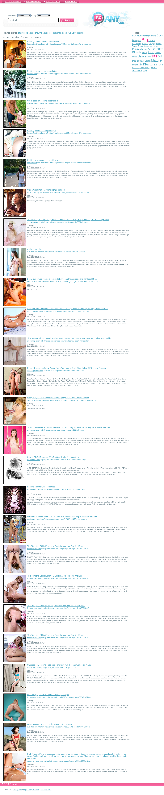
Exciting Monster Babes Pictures (41, 487)
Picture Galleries (13, 1)
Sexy (141, 56)
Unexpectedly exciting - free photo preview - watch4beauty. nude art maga (59, 665)
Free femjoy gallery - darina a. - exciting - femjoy (48, 695)
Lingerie (136, 65)
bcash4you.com (33, 668)
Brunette (157, 49)
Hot (139, 35)
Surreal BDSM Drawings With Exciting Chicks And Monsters (53, 457)
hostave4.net (32, 103)
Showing (145, 36)
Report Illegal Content (31, 790)
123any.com (17, 790)
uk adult (80, 33)
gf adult (21, 33)
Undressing (136, 44)
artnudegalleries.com (35, 311)
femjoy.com (31, 697)
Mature (156, 60)
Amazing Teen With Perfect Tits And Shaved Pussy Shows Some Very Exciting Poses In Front (67, 309)
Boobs (154, 67)
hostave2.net (32, 74)
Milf (142, 64)
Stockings (148, 46)
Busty (144, 52)
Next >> (14, 784)
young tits (47, 33)
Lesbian (151, 40)
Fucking (158, 52)
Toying (134, 46)
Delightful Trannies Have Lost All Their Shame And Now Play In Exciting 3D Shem (62, 516)
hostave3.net (32, 44)
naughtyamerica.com (35, 761)
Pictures (151, 64)
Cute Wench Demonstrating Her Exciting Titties (47, 190)
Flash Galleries (53, 1)
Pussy (135, 49)
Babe (148, 56)
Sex (149, 49)
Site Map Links (46, 790)
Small (141, 61)
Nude (134, 57)
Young (147, 67)
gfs (27, 33)
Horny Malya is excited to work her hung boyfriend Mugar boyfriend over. (58, 398)
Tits (154, 56)
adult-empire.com (33, 460)
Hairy (134, 36)
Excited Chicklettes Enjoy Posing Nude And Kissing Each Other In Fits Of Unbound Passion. (66, 368)
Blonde (136, 52)
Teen (160, 64)
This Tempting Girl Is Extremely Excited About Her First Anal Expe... (56, 546)
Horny (155, 46)
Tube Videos (71, 1)
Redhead (136, 68)
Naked (158, 44)
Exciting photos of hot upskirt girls (41, 130)
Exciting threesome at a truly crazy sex (43, 41)
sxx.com (30, 282)
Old (142, 67)
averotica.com (32, 252)
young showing (35, 33)
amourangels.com (33, 341)
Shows (140, 46)
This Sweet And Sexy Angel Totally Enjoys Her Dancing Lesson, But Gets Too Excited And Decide (69, 338)
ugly (74, 33)
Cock (160, 35)
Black (148, 61)
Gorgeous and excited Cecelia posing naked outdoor (49, 724)
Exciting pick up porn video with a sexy (43, 160)
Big (144, 39)
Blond (151, 52)
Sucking (152, 36)
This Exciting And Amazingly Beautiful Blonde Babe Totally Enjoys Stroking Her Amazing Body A (68, 219)
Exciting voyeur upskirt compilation (42, 71)
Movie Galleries (33, 1)
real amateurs (58, 33)
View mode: (19, 16)
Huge (145, 71)
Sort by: (40, 16)
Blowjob (136, 40)
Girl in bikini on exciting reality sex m (42, 101)
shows (68, 33)
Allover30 (143, 49)
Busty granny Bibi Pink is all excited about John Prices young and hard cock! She (62, 279)
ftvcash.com (31, 192)
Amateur (137, 70)
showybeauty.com (33, 222)
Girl (160, 56)
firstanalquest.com (34, 549)
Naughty (152, 44)
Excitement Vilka (34, 249)
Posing (135, 61)
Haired (145, 43)
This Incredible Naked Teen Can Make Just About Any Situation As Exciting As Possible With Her (68, 427)
